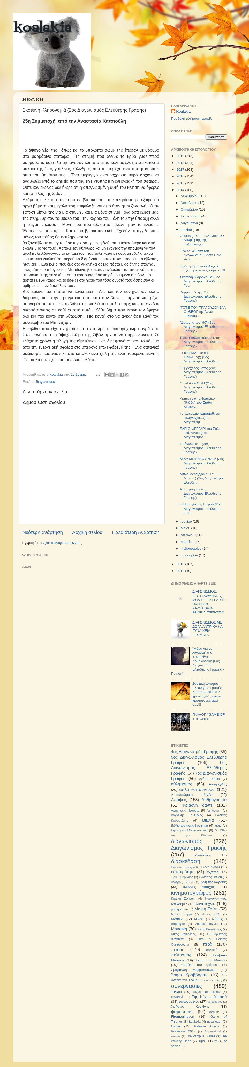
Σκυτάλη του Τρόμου (198, 965)
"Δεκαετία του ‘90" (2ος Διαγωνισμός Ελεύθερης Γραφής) (200, 327)
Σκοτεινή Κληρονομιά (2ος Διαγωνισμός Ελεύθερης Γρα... (200, 281)
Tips (201, 1041)
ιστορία (190, 882)
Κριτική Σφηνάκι (183, 898)
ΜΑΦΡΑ (177, 919)
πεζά (207, 944)
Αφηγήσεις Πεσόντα (185, 810)
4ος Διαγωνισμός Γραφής (194, 751)
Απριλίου (188, 535)
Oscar (175, 1026)
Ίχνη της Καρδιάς (213, 882)
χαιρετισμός (215, 1001)
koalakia (42, 28)
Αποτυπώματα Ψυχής (191, 795)
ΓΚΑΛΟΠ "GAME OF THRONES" (208, 717)
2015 (180, 183)
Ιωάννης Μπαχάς (199, 887)
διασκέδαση (185, 861)
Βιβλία (208, 820)
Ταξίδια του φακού (207, 992)
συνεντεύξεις (214, 980)
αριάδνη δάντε (198, 805)
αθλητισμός (181, 784)
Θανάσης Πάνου (210, 877)
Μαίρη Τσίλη (205, 909)
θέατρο (176, 882)
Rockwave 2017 (183, 1031)
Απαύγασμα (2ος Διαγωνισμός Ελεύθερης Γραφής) (200, 493)
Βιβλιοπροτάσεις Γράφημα (189, 825)
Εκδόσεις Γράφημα (183, 867)
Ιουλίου (187, 230)
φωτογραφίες (189, 1001)
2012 (180, 571)
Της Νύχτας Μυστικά (209, 997)
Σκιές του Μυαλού (211, 960)
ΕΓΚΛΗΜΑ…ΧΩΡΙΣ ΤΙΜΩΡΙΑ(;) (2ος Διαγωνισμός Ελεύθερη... (201, 357)
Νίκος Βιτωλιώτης (209, 929)
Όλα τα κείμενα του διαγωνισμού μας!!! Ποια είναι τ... (200, 255)
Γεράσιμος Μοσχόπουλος (189, 830)
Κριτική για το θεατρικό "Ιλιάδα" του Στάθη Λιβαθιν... (197, 402)
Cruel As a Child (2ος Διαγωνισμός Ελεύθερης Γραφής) (200, 387)
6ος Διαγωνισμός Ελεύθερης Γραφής (199, 768)
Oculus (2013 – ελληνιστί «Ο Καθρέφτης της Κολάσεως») (202, 240)
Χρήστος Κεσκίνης (190, 1006)
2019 (180, 156)
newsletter (214, 1021)
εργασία (212, 872)
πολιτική (211, 950)
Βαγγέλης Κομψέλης (187, 815)
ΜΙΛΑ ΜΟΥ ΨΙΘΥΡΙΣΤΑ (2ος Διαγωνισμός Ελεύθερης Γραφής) (202, 463)
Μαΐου (186, 528)
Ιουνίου (187, 521)
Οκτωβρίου (190, 209)
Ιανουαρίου (190, 555)
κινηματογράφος (191, 893)
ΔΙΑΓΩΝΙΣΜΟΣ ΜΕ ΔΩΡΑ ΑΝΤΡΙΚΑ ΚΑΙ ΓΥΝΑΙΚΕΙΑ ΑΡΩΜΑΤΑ (208, 628)
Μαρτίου (188, 542)
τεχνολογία (177, 996)
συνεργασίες (186, 986)
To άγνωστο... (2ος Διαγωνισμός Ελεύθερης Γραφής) (200, 448)
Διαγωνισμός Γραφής (199, 848)
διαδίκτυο (202, 855)
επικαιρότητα (183, 871)
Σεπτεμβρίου (191, 216)
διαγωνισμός (45, 382)
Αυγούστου (190, 223)
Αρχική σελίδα (87, 532)
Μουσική (179, 928)
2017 (180, 170)
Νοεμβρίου (189, 203)
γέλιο (217, 825)
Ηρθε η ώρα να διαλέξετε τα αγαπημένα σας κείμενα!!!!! (202, 268)
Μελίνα (199, 919)
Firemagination (182, 1016)
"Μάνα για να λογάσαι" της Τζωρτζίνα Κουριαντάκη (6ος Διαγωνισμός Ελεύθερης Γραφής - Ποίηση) (197, 661)
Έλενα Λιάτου (210, 867)
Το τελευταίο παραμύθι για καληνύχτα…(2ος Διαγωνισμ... (200, 417)
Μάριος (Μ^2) (211, 914)
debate (214, 1012)
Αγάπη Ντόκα (209, 779)
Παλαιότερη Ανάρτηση (136, 532)
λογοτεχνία (206, 903)
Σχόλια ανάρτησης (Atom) (62, 543)
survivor (176, 1036)
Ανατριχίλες (218, 784)
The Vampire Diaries (200, 1036)
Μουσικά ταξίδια (206, 924)
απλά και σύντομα (197, 789)
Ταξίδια (176, 992)
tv (215, 1041)
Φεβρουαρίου (191, 548)
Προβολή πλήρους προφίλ (191, 118)
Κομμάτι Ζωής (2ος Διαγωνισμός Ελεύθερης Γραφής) (200, 296)
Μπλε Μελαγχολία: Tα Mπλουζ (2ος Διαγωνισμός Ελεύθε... (202, 478)
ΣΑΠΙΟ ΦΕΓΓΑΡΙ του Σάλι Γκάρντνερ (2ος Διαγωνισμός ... (200, 433)
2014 (180, 190)
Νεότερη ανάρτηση (42, 532)
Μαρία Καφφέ (181, 914)
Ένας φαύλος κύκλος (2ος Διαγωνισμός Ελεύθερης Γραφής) (200, 342)
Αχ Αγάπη (214, 810)
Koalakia (183, 111)
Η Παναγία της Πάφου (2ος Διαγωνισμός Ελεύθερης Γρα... (200, 508)
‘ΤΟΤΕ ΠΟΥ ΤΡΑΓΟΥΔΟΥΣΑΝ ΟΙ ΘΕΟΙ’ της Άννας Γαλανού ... (203, 312)
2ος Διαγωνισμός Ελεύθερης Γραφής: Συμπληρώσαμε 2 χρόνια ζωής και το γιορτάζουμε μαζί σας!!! (207, 694)
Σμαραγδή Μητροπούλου (193, 970)
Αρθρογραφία (214, 799)
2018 (180, 163)
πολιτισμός (181, 955)
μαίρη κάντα (179, 909)
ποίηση (178, 949)
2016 (180, 176)
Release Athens (206, 1026)
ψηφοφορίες (182, 1011)
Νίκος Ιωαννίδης (183, 934)
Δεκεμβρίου (190, 196)
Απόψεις (179, 799)
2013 (180, 564)
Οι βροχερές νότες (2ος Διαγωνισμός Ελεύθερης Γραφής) (200, 372)
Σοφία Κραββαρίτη (189, 974)
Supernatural (213, 1031)
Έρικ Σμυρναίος (182, 877)
